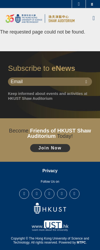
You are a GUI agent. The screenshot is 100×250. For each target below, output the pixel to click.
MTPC (81, 242)
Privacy (50, 170)
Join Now (50, 148)
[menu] (94, 18)
